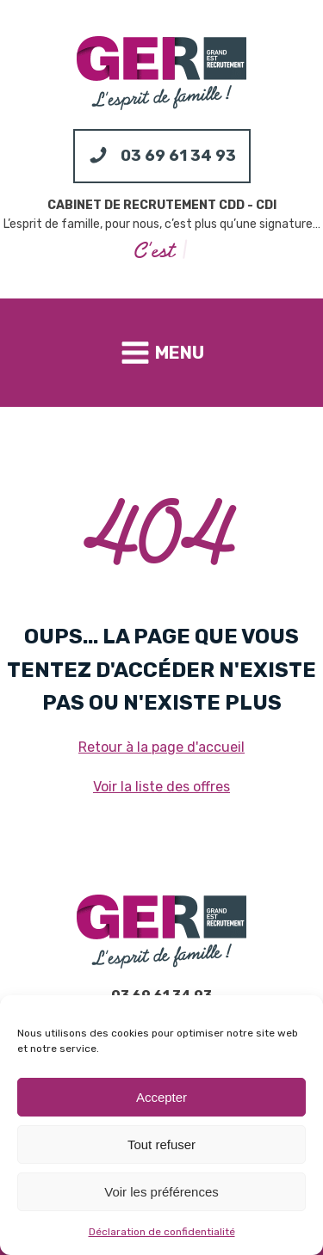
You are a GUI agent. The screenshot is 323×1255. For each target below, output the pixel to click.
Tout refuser (161, 1144)
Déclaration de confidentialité (162, 1232)
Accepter (161, 1097)
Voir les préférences (161, 1191)
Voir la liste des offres (161, 786)
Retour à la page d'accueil (161, 747)
